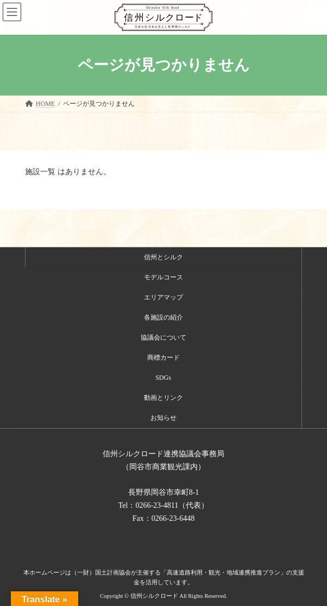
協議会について (163, 337)
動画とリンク (163, 397)
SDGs (163, 377)
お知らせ (163, 418)
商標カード (163, 357)
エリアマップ (163, 297)
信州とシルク (163, 257)
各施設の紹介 (163, 317)
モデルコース (163, 277)
